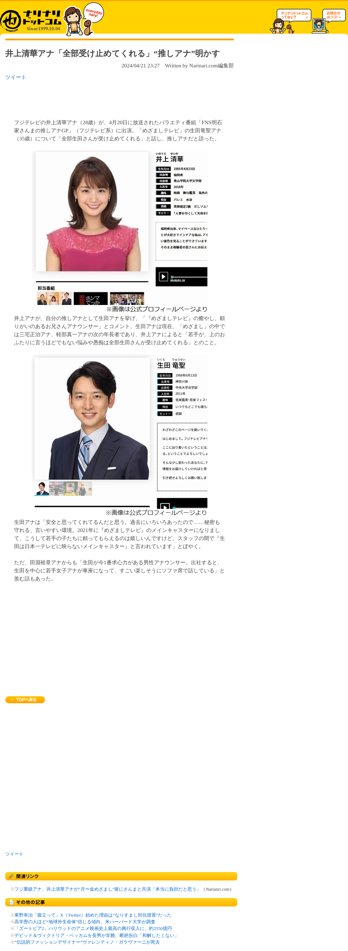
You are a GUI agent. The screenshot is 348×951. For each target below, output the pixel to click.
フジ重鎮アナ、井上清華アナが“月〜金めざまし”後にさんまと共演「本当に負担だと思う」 (107, 889)
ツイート (15, 77)
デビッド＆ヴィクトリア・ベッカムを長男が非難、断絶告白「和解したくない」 (96, 935)
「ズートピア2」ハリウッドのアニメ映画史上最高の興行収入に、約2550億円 (93, 928)
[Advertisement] (96, 97)
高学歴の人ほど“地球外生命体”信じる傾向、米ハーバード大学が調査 (84, 921)
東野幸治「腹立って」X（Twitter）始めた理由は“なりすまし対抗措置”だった (93, 915)
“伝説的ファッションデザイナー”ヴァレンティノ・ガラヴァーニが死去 (87, 942)
